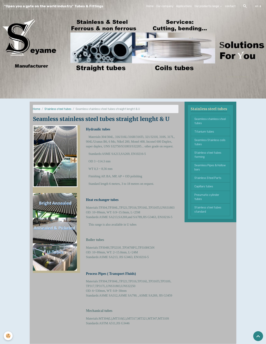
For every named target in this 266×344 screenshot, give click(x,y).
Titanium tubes (204, 131)
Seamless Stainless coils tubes (209, 142)
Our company (164, 6)
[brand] (54, 6)
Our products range (207, 6)
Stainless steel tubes (57, 109)
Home (150, 6)
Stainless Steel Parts (207, 178)
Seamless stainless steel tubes (210, 121)
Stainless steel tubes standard (207, 209)
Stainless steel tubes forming (207, 155)
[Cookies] (8, 335)
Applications (184, 6)
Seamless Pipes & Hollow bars (210, 167)
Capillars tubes (203, 186)
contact (230, 6)
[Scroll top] (258, 336)
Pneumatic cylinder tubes (206, 197)
